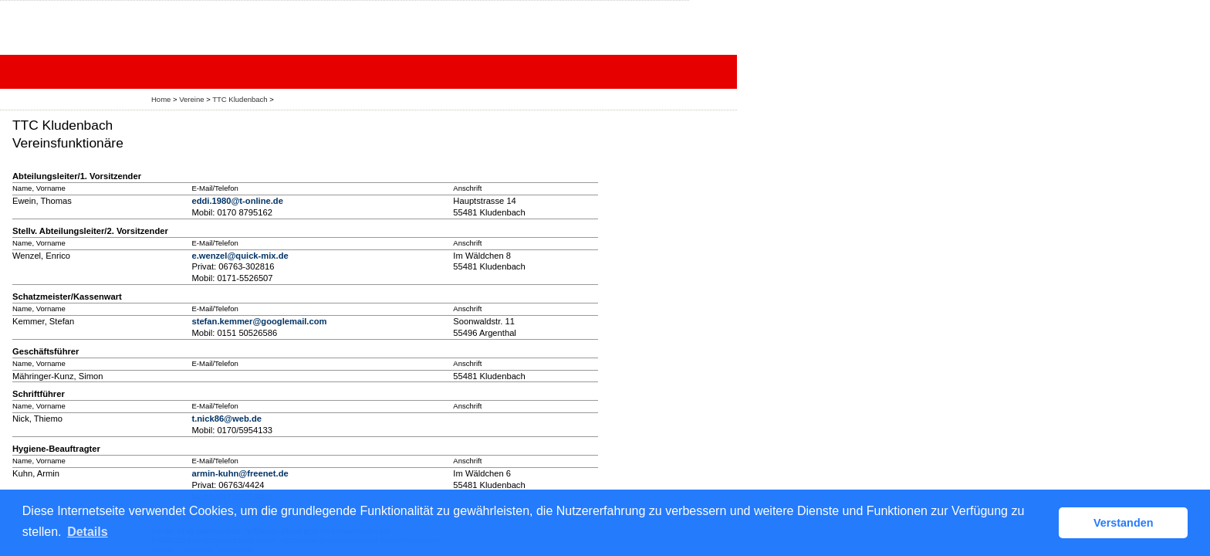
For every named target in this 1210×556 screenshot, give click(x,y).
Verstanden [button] (1123, 523)
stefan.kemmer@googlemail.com (258, 321)
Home (161, 99)
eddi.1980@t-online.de (236, 200)
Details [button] (87, 531)
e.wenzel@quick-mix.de (239, 255)
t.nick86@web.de (226, 418)
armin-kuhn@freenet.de (239, 473)
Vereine (191, 99)
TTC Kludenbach (239, 99)
